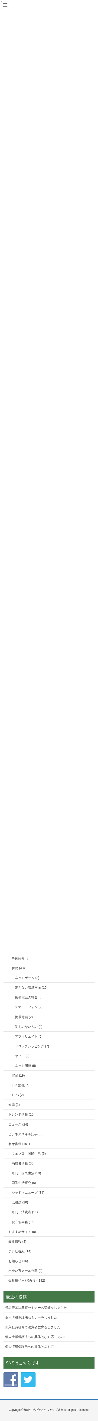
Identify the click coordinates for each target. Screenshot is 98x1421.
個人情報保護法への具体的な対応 (29, 1346)
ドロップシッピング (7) (32, 1046)
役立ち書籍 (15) (23, 1222)
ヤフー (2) (22, 1056)
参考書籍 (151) (19, 1144)
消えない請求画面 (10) (31, 987)
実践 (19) (18, 1075)
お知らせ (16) (18, 1261)
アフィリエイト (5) (28, 1036)
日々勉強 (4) (20, 1085)
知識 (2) (14, 1105)
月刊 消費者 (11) (25, 1212)
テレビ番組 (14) (19, 1251)
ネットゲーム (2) (27, 978)
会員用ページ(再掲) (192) (26, 1280)
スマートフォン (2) (28, 1007)
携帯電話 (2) (24, 1017)
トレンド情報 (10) (21, 1114)
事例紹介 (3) (20, 958)
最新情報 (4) (17, 1241)
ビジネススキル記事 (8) (25, 1134)
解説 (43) (18, 968)
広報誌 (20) (20, 1202)
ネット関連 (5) (25, 1066)
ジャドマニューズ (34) (28, 1192)
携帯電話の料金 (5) (28, 997)
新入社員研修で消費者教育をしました (32, 1327)
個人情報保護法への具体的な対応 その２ (36, 1337)
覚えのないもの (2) (28, 1027)
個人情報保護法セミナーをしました (31, 1317)
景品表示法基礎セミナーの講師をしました (36, 1307)
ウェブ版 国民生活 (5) (29, 1153)
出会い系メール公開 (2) (25, 1271)
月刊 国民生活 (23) (26, 1173)
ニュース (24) (18, 1124)
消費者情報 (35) (23, 1163)
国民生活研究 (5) (24, 1183)
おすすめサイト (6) (22, 1232)
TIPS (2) (18, 1095)
